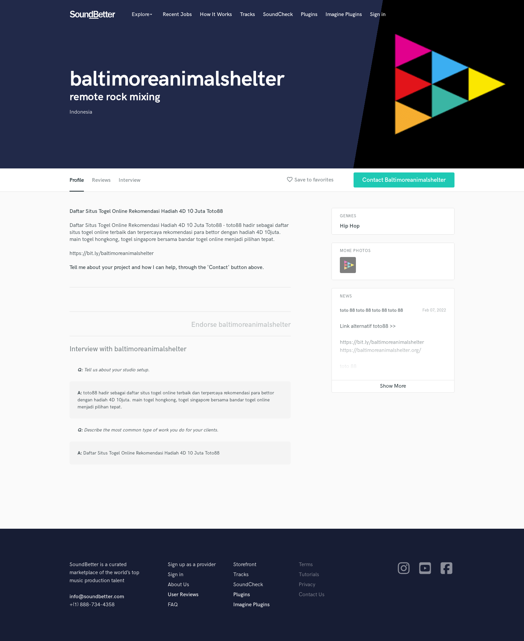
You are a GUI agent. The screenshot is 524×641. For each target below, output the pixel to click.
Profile (77, 180)
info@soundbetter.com (97, 597)
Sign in (378, 14)
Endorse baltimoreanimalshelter (241, 324)
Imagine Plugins (343, 14)
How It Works (216, 14)
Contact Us (311, 595)
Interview (129, 180)
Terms (306, 564)
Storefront (244, 564)
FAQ (173, 605)
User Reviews (183, 595)
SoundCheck (278, 14)
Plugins (309, 14)
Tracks (247, 14)
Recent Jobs (177, 14)
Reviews (101, 180)
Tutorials (309, 574)
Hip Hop (350, 226)
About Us (178, 585)
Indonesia (81, 112)
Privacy (307, 585)
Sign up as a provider (192, 564)
